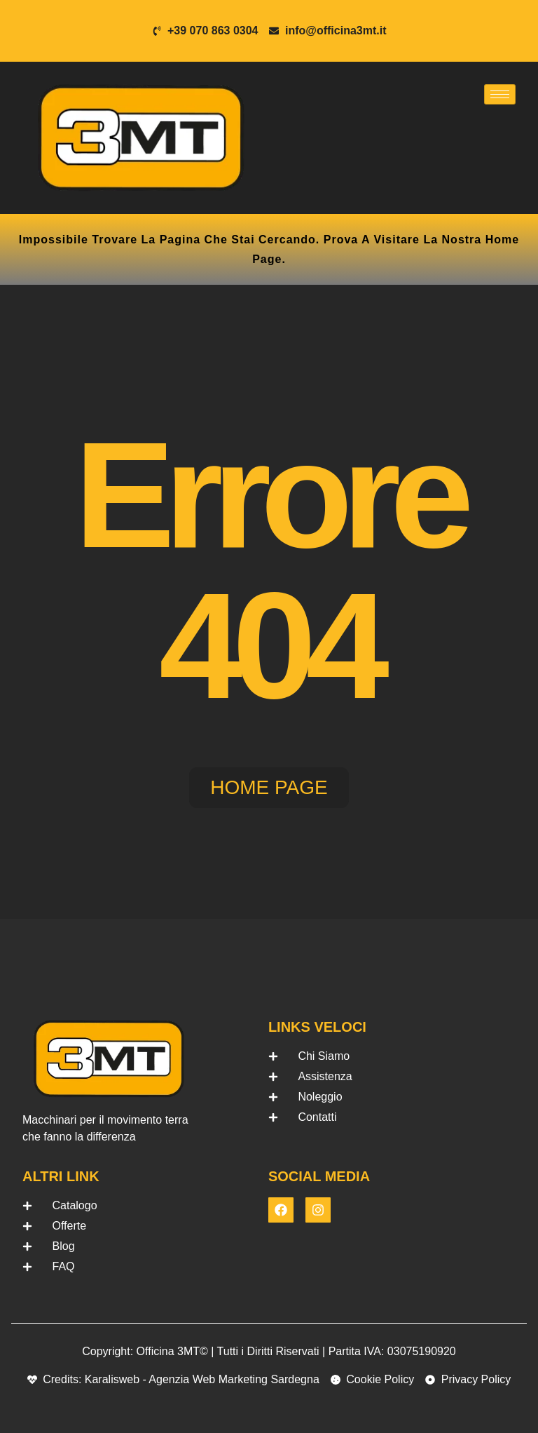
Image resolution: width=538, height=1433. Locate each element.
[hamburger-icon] (500, 94)
